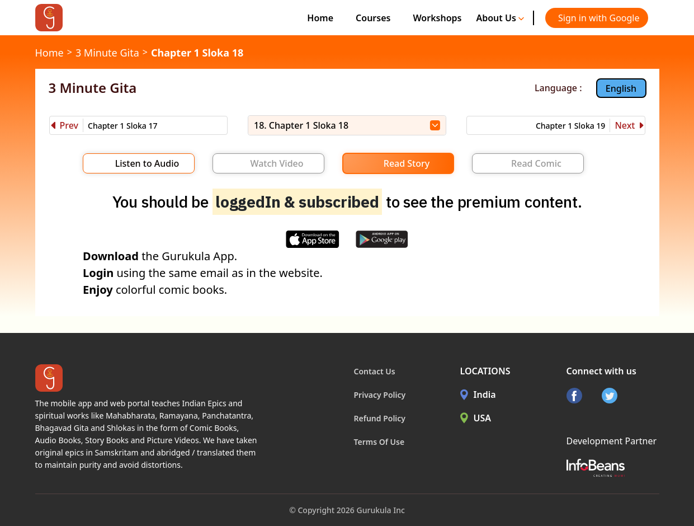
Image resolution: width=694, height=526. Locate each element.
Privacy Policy (380, 394)
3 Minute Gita (107, 52)
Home (320, 18)
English (621, 88)
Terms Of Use (379, 441)
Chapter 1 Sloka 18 (197, 52)
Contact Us (374, 371)
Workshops (437, 18)
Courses (373, 18)
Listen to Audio (147, 163)
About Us (500, 18)
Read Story (406, 163)
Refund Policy (380, 418)
